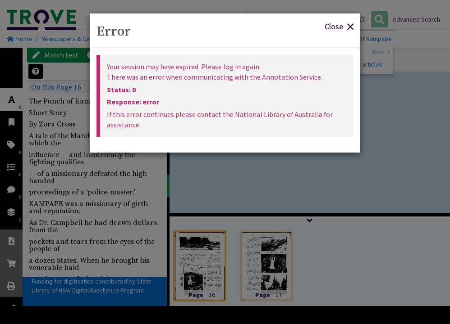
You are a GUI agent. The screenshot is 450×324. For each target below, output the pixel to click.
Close (339, 26)
